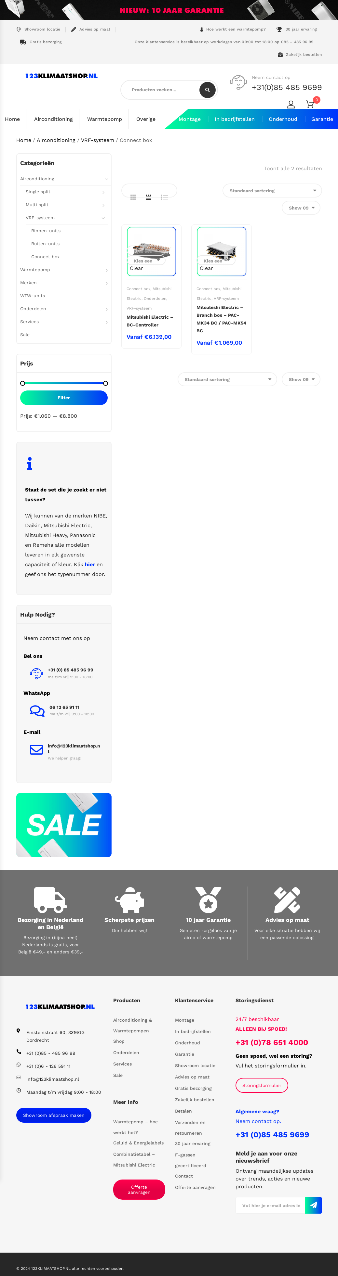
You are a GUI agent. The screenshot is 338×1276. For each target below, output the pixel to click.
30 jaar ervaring (297, 29)
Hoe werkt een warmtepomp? (233, 29)
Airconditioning (53, 119)
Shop (119, 1041)
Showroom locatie (38, 29)
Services (29, 321)
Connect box (138, 289)
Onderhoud (283, 119)
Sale (25, 334)
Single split (38, 191)
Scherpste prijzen (129, 919)
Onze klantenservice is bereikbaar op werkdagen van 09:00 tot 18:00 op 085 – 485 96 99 (223, 42)
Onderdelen (155, 298)
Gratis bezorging (41, 42)
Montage (190, 119)
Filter (64, 397)
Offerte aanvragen (139, 1189)
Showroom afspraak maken (54, 1115)
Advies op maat (91, 29)
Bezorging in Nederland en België (50, 923)
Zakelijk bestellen (300, 54)
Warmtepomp (104, 119)
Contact (184, 1176)
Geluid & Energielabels (138, 1142)
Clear (136, 268)
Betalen (183, 1111)
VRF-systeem (97, 140)
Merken (28, 282)
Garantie (322, 119)
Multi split (37, 204)
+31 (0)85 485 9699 (272, 1134)
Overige (145, 119)
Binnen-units (46, 230)
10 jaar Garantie (208, 919)
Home (12, 119)
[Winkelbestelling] (272, 191)
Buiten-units (45, 243)
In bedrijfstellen (235, 119)
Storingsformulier (261, 1085)
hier (90, 564)
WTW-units (32, 295)
